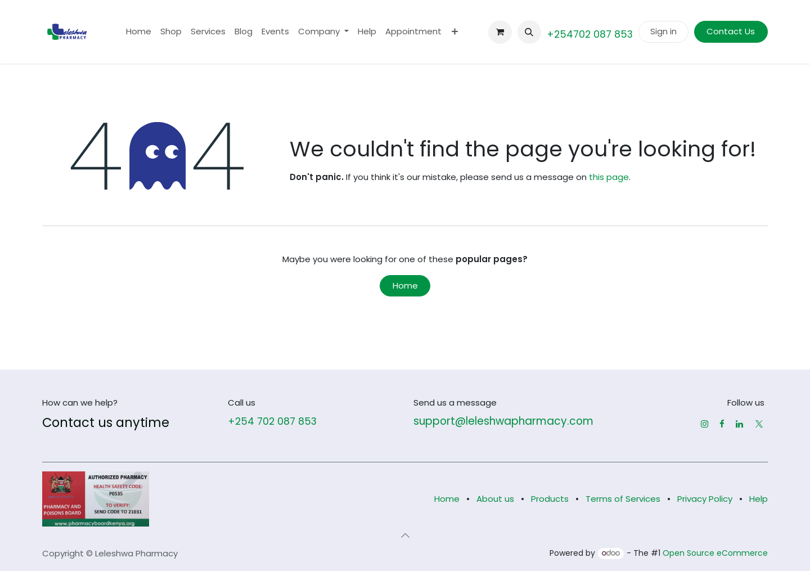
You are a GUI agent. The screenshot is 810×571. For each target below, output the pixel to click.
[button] (529, 32)
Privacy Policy (704, 499)
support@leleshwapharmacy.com (503, 421)
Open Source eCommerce (715, 553)
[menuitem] (139, 32)
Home (405, 285)
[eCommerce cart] (500, 32)
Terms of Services (623, 499)
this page (609, 177)
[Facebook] (722, 424)
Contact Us (730, 31)
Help (758, 499)
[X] (759, 424)
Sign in (663, 31)
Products (550, 499)
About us (495, 499)
